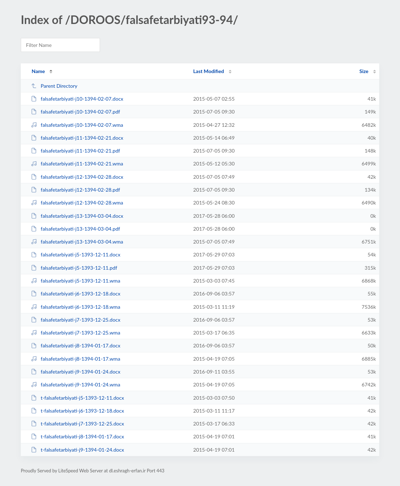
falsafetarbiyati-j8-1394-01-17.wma (75, 359)
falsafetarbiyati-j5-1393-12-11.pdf (74, 268)
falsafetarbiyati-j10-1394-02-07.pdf (75, 112)
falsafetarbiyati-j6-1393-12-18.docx (75, 293)
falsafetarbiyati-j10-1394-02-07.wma (77, 125)
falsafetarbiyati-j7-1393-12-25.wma (75, 332)
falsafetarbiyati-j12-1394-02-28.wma (77, 202)
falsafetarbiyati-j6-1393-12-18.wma (75, 307)
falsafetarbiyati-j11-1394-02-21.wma (77, 163)
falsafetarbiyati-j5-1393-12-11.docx (75, 254)
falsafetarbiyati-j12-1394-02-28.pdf (75, 190)
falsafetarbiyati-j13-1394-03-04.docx (77, 216)
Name (38, 71)
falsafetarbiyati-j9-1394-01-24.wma (75, 384)
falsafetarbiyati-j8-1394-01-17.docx (75, 345)
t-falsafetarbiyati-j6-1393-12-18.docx (77, 411)
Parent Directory (54, 86)
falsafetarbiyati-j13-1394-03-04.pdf (75, 229)
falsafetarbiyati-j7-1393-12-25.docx (75, 320)
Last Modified (208, 71)
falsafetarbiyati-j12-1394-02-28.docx (77, 177)
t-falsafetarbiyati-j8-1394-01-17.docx (77, 436)
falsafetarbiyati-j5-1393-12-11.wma (75, 281)
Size (363, 71)
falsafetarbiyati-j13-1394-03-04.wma (77, 242)
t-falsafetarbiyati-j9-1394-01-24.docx (77, 450)
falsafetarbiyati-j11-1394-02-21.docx (77, 138)
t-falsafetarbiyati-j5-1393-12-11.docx (77, 398)
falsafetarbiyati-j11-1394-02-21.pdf (75, 151)
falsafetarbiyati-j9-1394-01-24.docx (75, 372)
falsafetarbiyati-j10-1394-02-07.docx (77, 99)
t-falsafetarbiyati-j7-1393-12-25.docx (77, 423)
